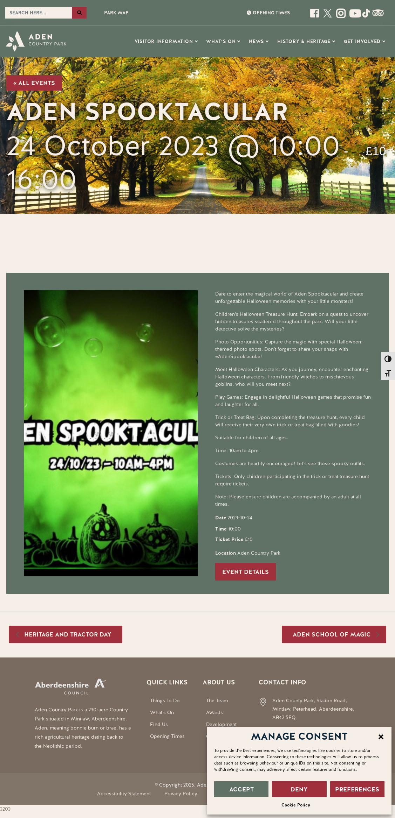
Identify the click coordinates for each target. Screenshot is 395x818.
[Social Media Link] (353, 16)
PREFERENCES (357, 789)
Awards (214, 712)
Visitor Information (164, 41)
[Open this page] (315, 16)
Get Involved (362, 41)
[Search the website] (38, 13)
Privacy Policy (180, 793)
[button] (380, 736)
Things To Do (165, 700)
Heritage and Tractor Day (66, 634)
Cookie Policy (295, 805)
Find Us (159, 724)
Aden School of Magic (333, 634)
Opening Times (167, 736)
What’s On (221, 41)
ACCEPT (241, 789)
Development (221, 724)
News (256, 41)
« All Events (34, 83)
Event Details (245, 572)
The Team (217, 700)
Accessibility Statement (124, 793)
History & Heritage (304, 41)
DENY (299, 789)
